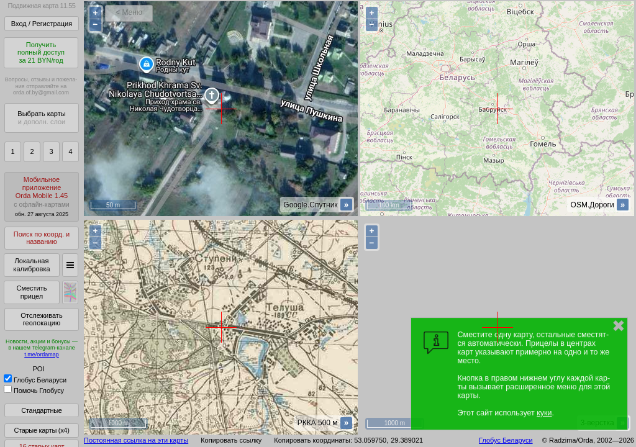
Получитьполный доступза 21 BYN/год (41, 52)
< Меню (129, 12)
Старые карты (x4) (41, 430)
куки (544, 413)
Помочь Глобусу (34, 390)
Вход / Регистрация (41, 23)
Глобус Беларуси (35, 380)
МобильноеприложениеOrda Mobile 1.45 (41, 196)
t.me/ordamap (41, 354)
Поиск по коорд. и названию (42, 238)
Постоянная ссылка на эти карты (136, 440)
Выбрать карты (41, 117)
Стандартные (41, 410)
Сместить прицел (31, 292)
